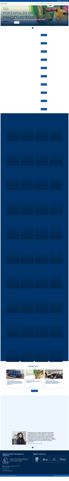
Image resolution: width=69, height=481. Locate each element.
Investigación (42, 3)
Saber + (16, 22)
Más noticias (34, 390)
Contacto (66, 3)
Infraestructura (57, 3)
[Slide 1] (32, 28)
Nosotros (37, 3)
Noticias (62, 3)
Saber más (44, 35)
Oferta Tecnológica (49, 3)
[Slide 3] (36, 28)
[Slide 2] (34, 28)
